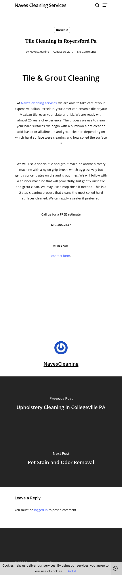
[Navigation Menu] (105, 5)
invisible (62, 30)
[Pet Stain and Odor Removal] (61, 459)
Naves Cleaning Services (40, 5)
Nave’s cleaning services (39, 103)
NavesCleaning (39, 52)
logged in (41, 510)
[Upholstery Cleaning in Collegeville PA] (61, 404)
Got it (72, 571)
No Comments (86, 52)
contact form (60, 256)
